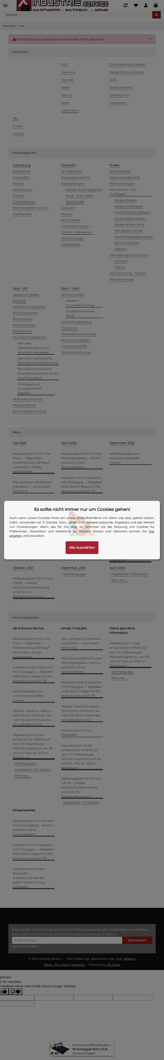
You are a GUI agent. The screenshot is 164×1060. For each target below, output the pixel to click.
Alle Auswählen (82, 548)
